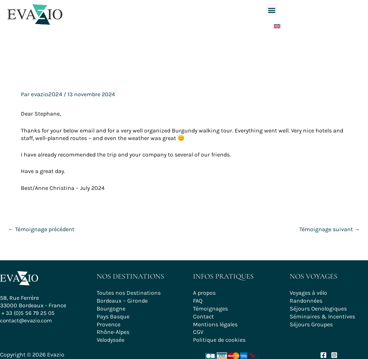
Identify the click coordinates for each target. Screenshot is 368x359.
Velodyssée (110, 337)
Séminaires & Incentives (322, 314)
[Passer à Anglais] (271, 25)
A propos (204, 292)
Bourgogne (111, 307)
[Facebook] (323, 352)
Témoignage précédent (41, 228)
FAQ (197, 299)
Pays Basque (113, 314)
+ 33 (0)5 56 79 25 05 (28, 315)
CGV (198, 329)
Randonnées (306, 299)
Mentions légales (215, 322)
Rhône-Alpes (113, 329)
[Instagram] (334, 352)
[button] (271, 10)
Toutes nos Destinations (129, 292)
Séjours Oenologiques (318, 307)
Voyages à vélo (308, 292)
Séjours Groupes (311, 322)
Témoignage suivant (329, 228)
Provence (108, 322)
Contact (203, 314)
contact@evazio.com (27, 323)
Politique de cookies (219, 337)
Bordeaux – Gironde (122, 299)
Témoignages (210, 307)
